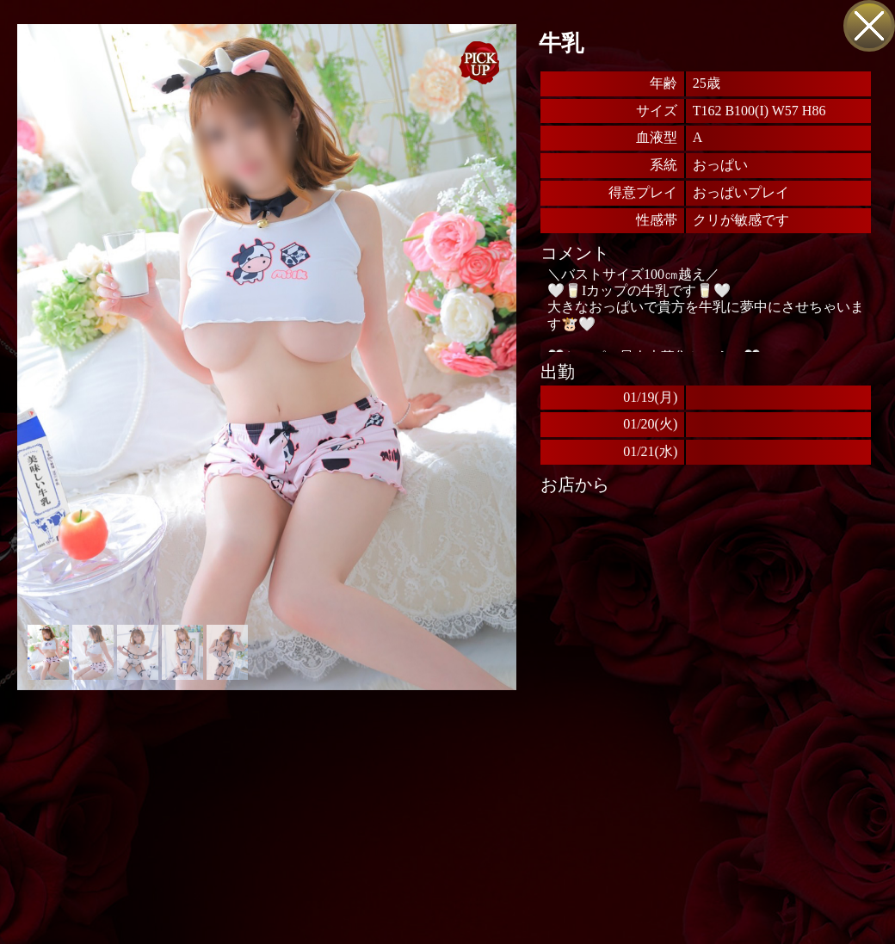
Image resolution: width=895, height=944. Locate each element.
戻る (869, 26)
